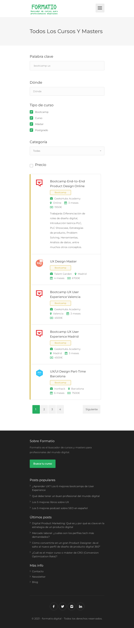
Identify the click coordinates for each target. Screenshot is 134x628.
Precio (40, 165)
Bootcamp (41, 112)
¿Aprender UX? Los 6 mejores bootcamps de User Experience (63, 488)
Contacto (38, 571)
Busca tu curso (42, 463)
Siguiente (92, 409)
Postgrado (41, 130)
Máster (39, 124)
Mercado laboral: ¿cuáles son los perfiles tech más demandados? (63, 534)
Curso (38, 118)
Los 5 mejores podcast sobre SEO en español (60, 508)
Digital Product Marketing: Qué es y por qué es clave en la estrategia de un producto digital (68, 525)
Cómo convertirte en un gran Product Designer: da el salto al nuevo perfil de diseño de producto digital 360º (66, 544)
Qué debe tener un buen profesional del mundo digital (66, 496)
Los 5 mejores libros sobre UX (50, 502)
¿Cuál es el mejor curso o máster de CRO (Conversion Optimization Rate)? (65, 554)
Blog (35, 582)
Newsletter (39, 576)
